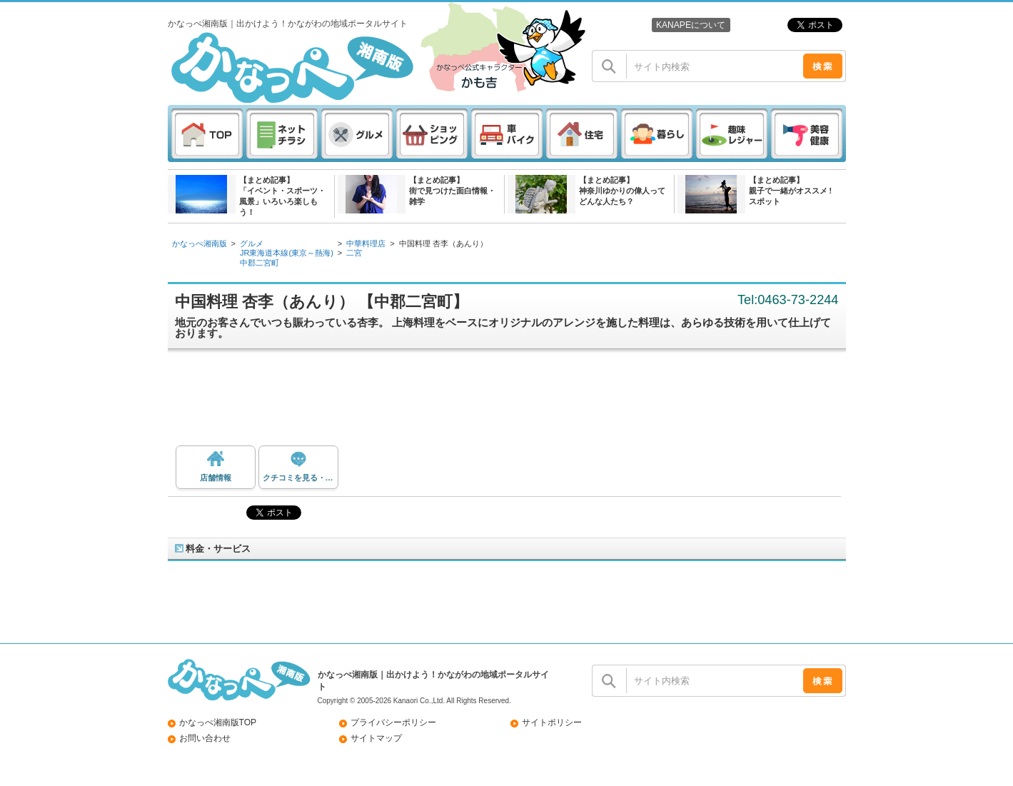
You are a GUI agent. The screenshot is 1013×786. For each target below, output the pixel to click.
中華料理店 (365, 243)
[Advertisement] (514, 403)
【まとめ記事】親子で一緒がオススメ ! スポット (790, 191)
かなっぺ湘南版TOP (218, 722)
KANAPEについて (690, 25)
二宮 (354, 252)
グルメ (251, 243)
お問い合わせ (205, 738)
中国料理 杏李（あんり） (443, 243)
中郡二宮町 (259, 262)
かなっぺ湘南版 (199, 243)
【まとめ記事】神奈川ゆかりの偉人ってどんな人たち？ (622, 191)
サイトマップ (376, 738)
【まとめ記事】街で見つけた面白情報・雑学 (452, 191)
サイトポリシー (552, 722)
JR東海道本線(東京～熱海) (286, 252)
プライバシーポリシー (393, 722)
